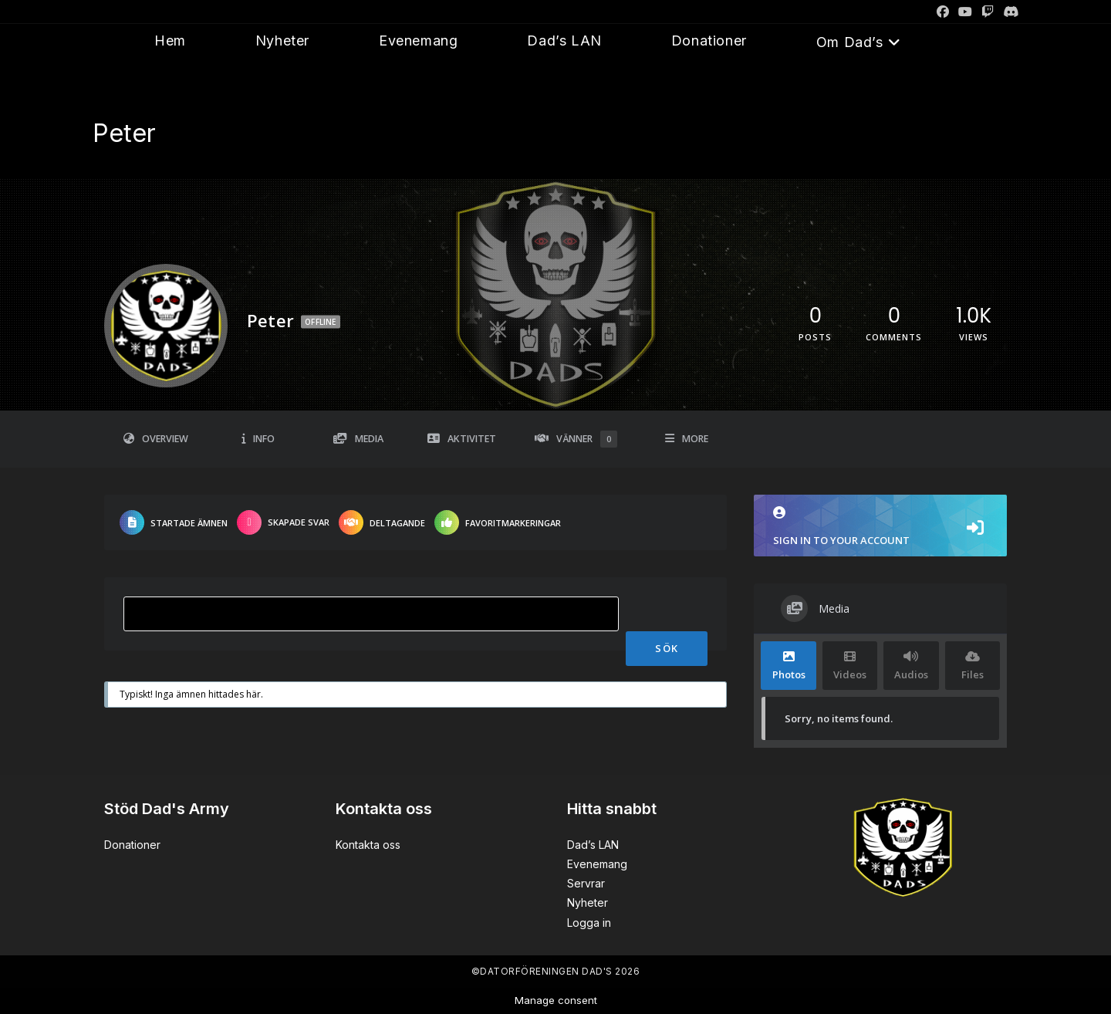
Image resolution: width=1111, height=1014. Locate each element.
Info (258, 438)
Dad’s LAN (593, 844)
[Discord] (1008, 11)
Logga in (589, 922)
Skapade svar (283, 522)
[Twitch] (987, 11)
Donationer (132, 844)
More (686, 438)
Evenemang (597, 863)
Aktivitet (461, 438)
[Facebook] (943, 11)
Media (358, 438)
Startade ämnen (174, 522)
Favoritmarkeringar (497, 522)
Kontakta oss (368, 844)
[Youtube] (965, 11)
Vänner (576, 439)
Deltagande (382, 522)
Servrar (586, 883)
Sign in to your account (880, 526)
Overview (155, 438)
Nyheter (587, 902)
